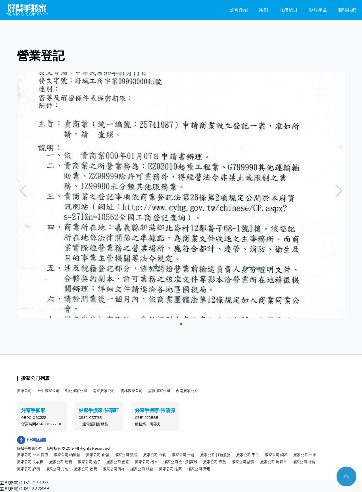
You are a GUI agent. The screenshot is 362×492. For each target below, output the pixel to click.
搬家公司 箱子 (89, 462)
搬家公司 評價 (28, 469)
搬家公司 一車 (304, 454)
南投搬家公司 (104, 390)
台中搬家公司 (48, 390)
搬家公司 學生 (247, 454)
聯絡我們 (347, 9)
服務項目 (288, 9)
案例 (263, 9)
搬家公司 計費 (243, 462)
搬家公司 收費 (85, 469)
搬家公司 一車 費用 (32, 454)
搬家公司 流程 (126, 454)
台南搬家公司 (187, 390)
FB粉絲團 (31, 440)
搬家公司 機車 (146, 462)
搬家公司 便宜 (117, 462)
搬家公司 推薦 (170, 469)
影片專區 (318, 9)
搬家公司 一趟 (183, 454)
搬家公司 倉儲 (97, 454)
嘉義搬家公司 (159, 390)
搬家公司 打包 (57, 469)
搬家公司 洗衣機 (30, 462)
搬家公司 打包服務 (215, 454)
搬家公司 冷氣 (154, 454)
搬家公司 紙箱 (141, 469)
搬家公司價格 (114, 469)
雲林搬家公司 (131, 390)
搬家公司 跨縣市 (273, 462)
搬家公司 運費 (60, 462)
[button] (181, 324)
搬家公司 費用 (199, 469)
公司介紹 (239, 9)
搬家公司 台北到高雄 (180, 462)
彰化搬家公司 (76, 390)
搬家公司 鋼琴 (276, 454)
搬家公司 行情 (303, 462)
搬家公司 (24, 390)
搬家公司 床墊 (214, 462)
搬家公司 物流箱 (67, 454)
